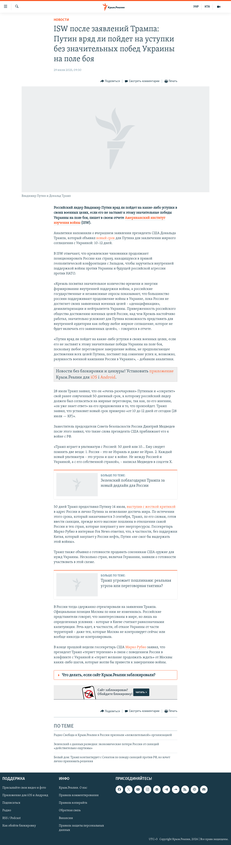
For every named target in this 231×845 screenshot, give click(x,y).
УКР (196, 6)
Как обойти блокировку (19, 825)
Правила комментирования (79, 795)
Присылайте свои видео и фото (24, 788)
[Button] (110, 81)
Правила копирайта (73, 803)
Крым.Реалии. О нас (73, 788)
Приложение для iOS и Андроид (25, 795)
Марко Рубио (135, 647)
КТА (207, 6)
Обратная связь (70, 810)
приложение (161, 371)
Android (107, 377)
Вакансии (66, 818)
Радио (6, 810)
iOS (94, 377)
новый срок (105, 238)
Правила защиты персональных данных (81, 828)
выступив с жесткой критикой (151, 507)
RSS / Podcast (11, 818)
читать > (141, 692)
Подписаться (11, 803)
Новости (61, 20)
